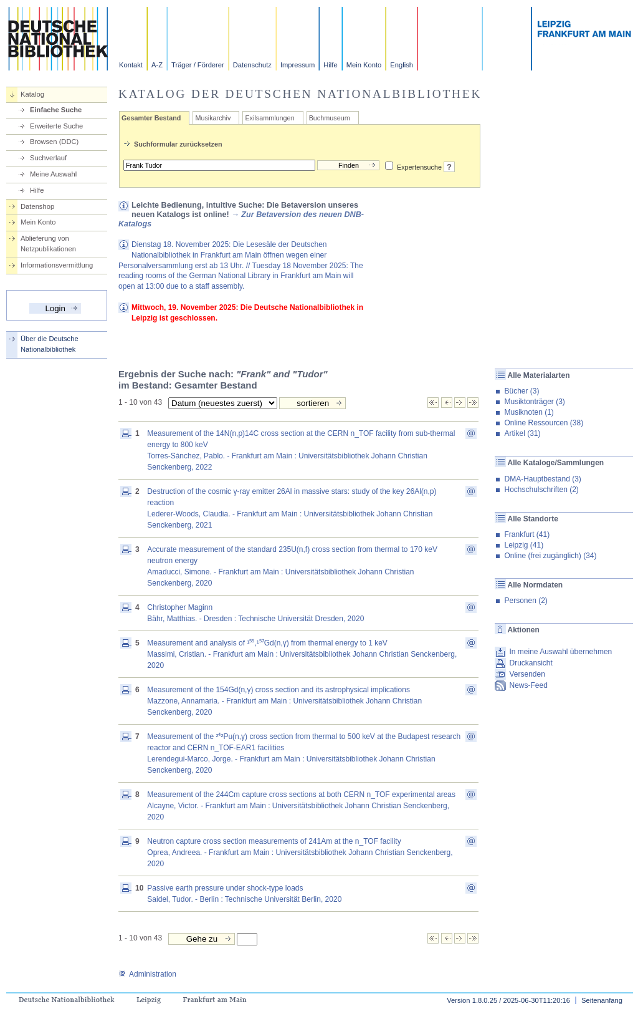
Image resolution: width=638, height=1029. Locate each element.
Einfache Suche (56, 110)
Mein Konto (364, 65)
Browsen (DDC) (54, 141)
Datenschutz (252, 65)
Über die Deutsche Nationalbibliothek (50, 344)
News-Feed (528, 685)
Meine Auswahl (53, 174)
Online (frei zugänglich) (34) (550, 555)
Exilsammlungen (269, 118)
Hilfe (330, 65)
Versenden (527, 674)
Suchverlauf (48, 158)
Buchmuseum (329, 118)
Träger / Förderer (197, 65)
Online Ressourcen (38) (543, 422)
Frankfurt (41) (527, 534)
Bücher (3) (521, 391)
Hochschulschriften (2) (541, 489)
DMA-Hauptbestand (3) (542, 479)
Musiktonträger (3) (534, 401)
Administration (147, 974)
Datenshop (37, 206)
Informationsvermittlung (57, 265)
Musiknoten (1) (528, 412)
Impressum (297, 65)
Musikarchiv (213, 118)
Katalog (32, 94)
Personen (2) (525, 600)
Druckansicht (530, 663)
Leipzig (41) (523, 545)
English (401, 65)
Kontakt (131, 65)
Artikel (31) (522, 433)
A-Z (157, 65)
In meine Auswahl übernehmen (560, 651)
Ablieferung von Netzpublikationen (48, 243)
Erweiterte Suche (56, 126)
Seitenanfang (601, 1000)
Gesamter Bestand (151, 118)
